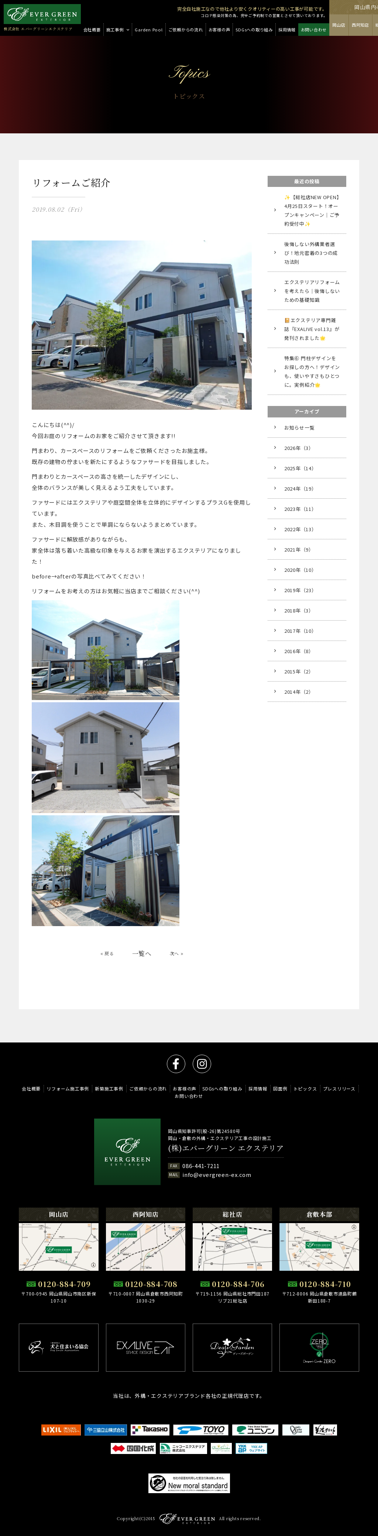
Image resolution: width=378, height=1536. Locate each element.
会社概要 (31, 1089)
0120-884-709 (64, 1284)
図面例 (280, 1089)
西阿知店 (360, 25)
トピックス (305, 1089)
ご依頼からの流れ (148, 1089)
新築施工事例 (109, 1089)
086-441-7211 (201, 1166)
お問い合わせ (189, 1096)
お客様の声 (184, 1089)
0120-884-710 (325, 1284)
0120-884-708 (151, 1284)
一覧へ (142, 960)
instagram (202, 1064)
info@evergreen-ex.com (216, 1175)
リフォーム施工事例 (68, 1089)
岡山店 (338, 25)
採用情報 (257, 1089)
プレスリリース (339, 1089)
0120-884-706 (238, 1284)
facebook (176, 1064)
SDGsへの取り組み (222, 1089)
